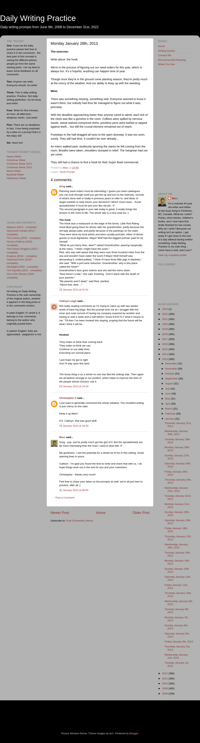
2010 (165, 683)
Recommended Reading (172, 59)
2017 (165, 339)
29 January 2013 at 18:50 (73, 425)
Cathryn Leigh (68, 301)
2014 (165, 354)
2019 (165, 329)
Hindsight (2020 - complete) (22, 266)
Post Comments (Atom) (79, 520)
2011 (165, 678)
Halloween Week (16, 178)
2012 (165, 673)
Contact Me (164, 55)
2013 (165, 359)
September (171, 378)
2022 (165, 314)
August (169, 383)
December (171, 363)
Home (101, 513)
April (168, 403)
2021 (165, 319)
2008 (165, 693)
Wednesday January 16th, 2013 (176, 546)
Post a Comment (65, 497)
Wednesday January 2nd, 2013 (176, 656)
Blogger (133, 733)
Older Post (141, 513)
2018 (165, 334)
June (168, 393)
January (170, 418)
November (171, 368)
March (169, 408)
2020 (165, 324)
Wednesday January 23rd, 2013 (176, 489)
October (170, 373)
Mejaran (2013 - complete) (22, 227)
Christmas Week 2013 (19, 167)
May (168, 398)
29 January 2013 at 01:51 (73, 289)
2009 (165, 688)
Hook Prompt (67, 171)
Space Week (14, 156)
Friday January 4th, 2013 (179, 641)
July (167, 388)
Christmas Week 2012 (19, 163)
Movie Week (14, 171)
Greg (62, 186)
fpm (111, 733)
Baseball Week (15, 174)
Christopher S (67, 398)
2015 (165, 349)
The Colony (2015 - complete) (24, 238)
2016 (165, 344)
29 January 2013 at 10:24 (73, 386)
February (170, 413)
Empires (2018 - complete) (22, 256)
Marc (62, 437)
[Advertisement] (24, 200)
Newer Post (59, 513)
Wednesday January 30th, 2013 (176, 433)
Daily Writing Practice (38, 18)
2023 (165, 309)
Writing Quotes (166, 50)
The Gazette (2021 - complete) (24, 270)
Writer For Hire (166, 64)
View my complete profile (172, 255)
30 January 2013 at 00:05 (73, 490)
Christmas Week (16, 160)
